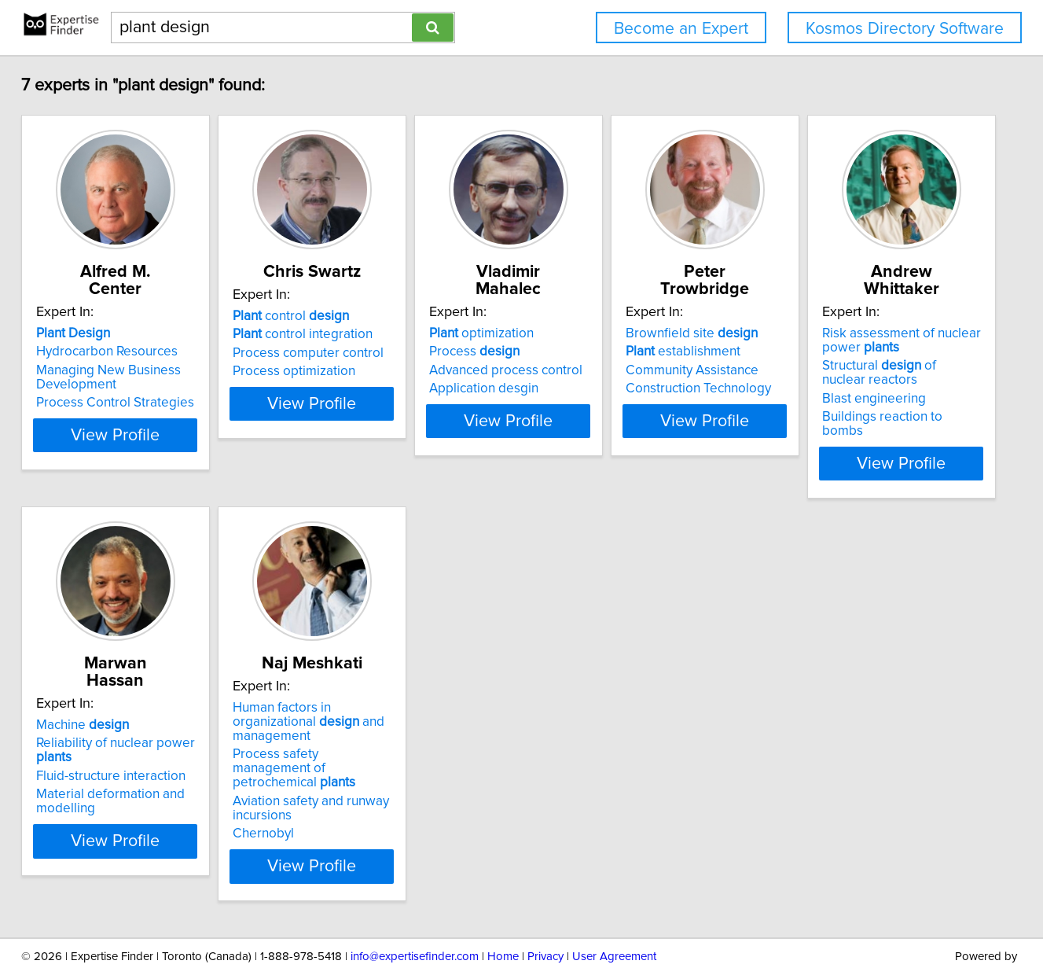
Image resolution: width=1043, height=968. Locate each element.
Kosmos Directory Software (905, 28)
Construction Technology (845, 371)
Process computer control (376, 353)
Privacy (545, 911)
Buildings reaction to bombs (147, 774)
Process (582, 334)
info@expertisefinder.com (415, 911)
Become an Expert (681, 28)
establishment (830, 334)
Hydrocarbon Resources (136, 334)
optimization (589, 316)
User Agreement (614, 911)
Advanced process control (613, 353)
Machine (347, 690)
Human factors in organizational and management (629, 697)
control (359, 316)
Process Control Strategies (144, 385)
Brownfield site (839, 316)
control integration (371, 334)
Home (503, 911)
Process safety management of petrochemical (627, 730)
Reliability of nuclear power (399, 708)
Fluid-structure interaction (375, 727)
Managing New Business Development (137, 360)
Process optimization (362, 371)
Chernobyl (567, 788)
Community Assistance (839, 353)
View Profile (163, 446)
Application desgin (591, 371)
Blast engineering (117, 756)
